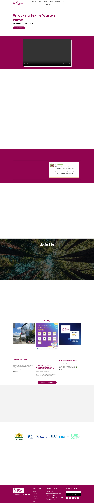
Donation (57, 1)
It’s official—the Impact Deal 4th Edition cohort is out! (68, 361)
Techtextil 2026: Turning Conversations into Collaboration (22, 360)
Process (40, 1)
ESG (63, 1)
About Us (33, 1)
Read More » (15, 371)
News (45, 1)
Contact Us (48, 4)
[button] (14, 436)
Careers (51, 1)
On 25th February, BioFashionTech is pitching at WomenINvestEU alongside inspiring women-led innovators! (46, 368)
